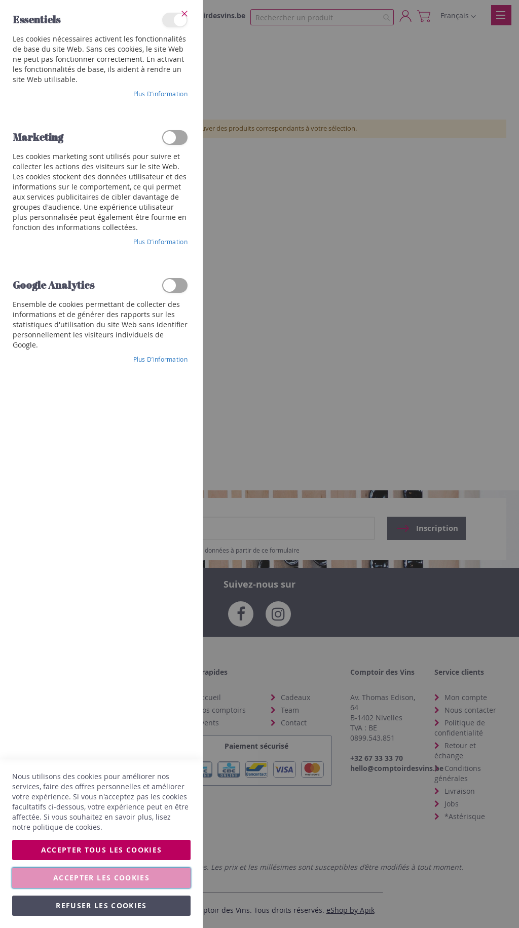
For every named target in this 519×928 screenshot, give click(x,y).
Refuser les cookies (101, 905)
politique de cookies (66, 827)
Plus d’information (160, 94)
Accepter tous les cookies (101, 850)
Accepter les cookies (101, 877)
